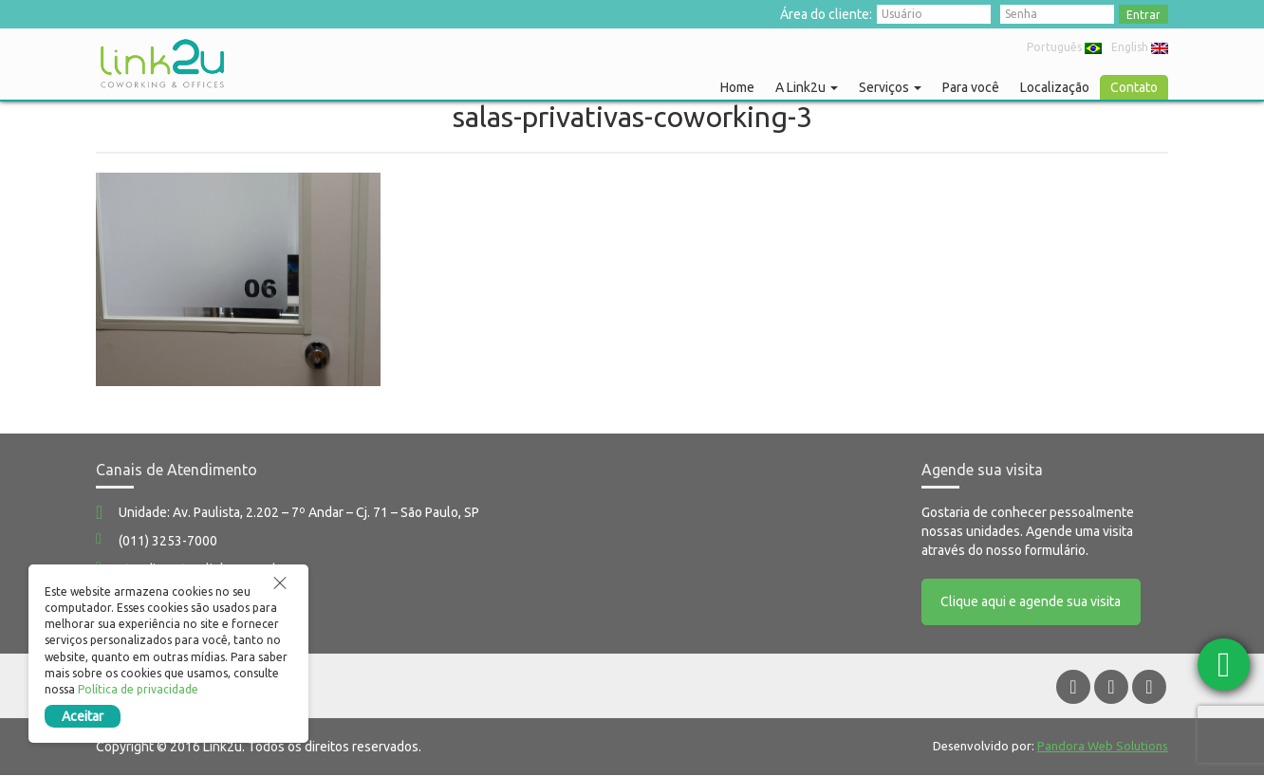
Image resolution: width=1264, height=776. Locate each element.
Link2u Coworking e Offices (162, 63)
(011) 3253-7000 (168, 540)
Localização (1054, 87)
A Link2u (806, 87)
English (1139, 47)
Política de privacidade (138, 689)
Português (1064, 47)
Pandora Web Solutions (1102, 746)
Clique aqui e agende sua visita (1031, 602)
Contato (1134, 87)
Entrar (1143, 15)
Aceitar (82, 716)
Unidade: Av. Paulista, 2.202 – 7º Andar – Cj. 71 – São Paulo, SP (299, 512)
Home (737, 87)
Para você (970, 87)
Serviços (890, 87)
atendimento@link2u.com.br (202, 569)
